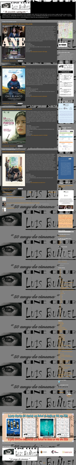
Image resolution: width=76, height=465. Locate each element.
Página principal (60, 389)
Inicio (30, 192)
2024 (60, 272)
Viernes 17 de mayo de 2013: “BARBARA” (64, 360)
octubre (61, 291)
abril (61, 297)
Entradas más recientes (7, 192)
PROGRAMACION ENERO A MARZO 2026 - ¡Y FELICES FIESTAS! (15, 197)
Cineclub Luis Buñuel (70, 396)
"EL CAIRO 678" (60, 325)
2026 (60, 269)
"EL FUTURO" (60, 326)
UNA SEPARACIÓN (60, 344)
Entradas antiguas (52, 192)
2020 (60, 278)
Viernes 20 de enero (61, 363)
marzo (61, 299)
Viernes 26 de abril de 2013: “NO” (63, 368)
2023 (60, 273)
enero (61, 302)
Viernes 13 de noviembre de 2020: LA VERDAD (13, 151)
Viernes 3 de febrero (61, 371)
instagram (59, 242)
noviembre (62, 281)
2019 (60, 304)
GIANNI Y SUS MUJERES (61, 338)
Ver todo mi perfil (69, 409)
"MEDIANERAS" (60, 330)
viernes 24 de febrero (61, 365)
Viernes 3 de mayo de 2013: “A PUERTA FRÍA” (64, 372)
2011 (60, 316)
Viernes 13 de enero (61, 353)
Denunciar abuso (61, 392)
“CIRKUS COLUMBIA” (61, 323)
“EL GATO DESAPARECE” (61, 327)
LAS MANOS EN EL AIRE (61, 340)
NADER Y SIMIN (60, 342)
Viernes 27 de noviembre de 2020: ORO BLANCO (14, 66)
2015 (60, 310)
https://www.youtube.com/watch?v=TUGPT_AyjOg (39, 51)
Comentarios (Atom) (9, 194)
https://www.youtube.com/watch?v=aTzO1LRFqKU (39, 135)
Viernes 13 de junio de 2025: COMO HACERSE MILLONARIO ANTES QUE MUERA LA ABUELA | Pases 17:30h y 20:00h (22, 202)
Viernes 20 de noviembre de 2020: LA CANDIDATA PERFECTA (17, 109)
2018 (60, 305)
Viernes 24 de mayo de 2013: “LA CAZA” (64, 367)
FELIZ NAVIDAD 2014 (61, 337)
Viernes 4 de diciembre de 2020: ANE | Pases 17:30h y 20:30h (17, 24)
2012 (59, 333)
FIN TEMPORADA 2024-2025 (10, 208)
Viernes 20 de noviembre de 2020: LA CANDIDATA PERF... (65, 288)
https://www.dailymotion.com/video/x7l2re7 (38, 182)
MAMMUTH (60, 341)
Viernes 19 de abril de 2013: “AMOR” (63, 361)
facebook (59, 241)
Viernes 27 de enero (61, 369)
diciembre (61, 279)
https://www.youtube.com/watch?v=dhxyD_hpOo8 (39, 96)
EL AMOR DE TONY (61, 334)
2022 (60, 275)
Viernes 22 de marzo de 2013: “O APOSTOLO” (64, 364)
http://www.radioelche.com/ (62, 261)
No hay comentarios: (13, 60)
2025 (60, 270)
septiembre (62, 293)
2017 (60, 307)
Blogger (44, 462)
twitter (59, 244)
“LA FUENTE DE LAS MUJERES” (62, 329)
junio (61, 296)
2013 (60, 313)
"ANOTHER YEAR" (60, 322)
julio (61, 294)
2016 (60, 308)
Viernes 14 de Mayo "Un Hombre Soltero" (64, 355)
